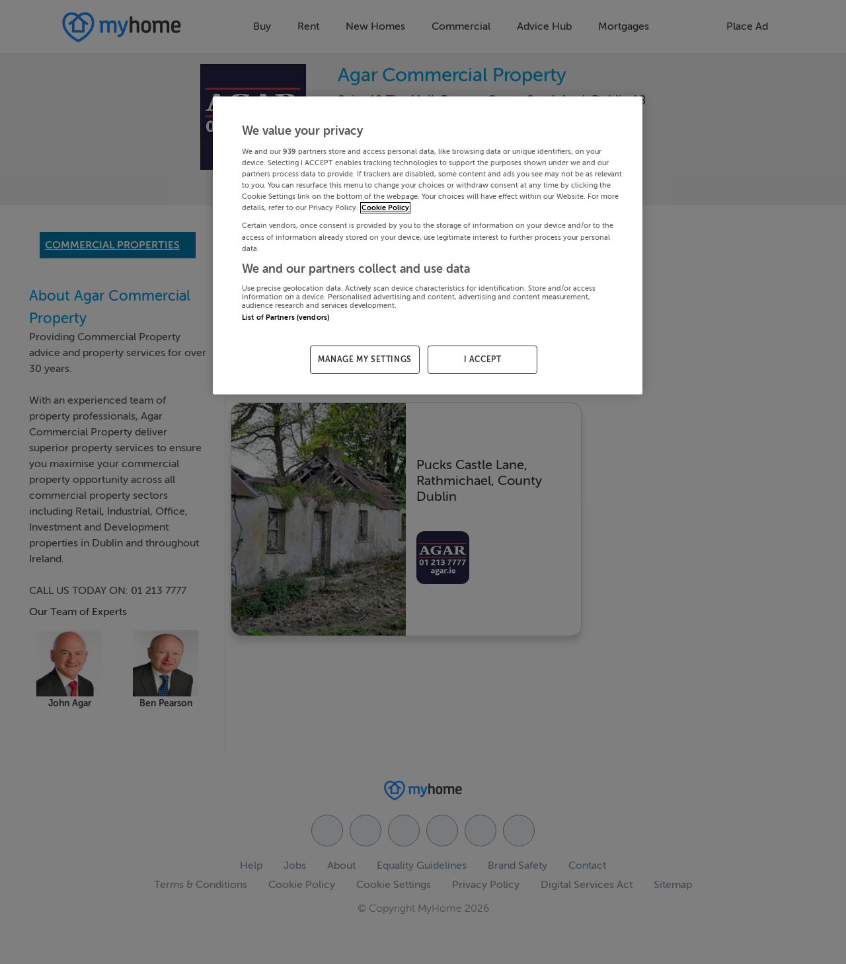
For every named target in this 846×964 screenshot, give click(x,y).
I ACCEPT (483, 359)
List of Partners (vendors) (285, 317)
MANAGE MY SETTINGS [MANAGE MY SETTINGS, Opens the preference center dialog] (365, 359)
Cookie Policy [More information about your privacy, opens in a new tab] (385, 208)
